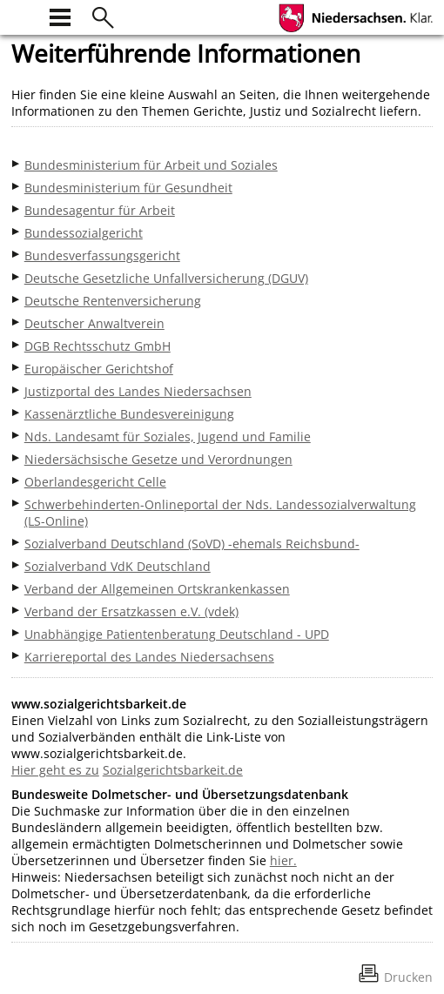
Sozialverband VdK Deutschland (117, 566)
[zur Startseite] (21, 15)
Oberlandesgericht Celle (95, 481)
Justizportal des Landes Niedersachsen (138, 391)
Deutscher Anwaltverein (94, 323)
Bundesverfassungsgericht (102, 255)
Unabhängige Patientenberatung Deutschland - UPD (176, 634)
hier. (283, 860)
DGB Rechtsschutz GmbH (97, 346)
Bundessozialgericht (83, 233)
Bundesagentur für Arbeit (99, 210)
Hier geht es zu (55, 770)
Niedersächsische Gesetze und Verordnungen (158, 459)
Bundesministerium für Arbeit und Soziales (151, 165)
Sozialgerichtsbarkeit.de (173, 770)
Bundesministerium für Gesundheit (128, 187)
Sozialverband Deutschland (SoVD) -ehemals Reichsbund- (192, 543)
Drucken (408, 977)
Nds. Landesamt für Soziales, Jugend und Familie (167, 436)
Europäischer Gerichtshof (98, 368)
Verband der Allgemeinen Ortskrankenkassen (157, 589)
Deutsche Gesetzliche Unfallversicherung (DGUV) (166, 278)
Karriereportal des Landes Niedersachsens (149, 656)
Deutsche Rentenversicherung (112, 300)
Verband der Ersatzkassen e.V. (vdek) (131, 611)
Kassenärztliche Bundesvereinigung (129, 414)
